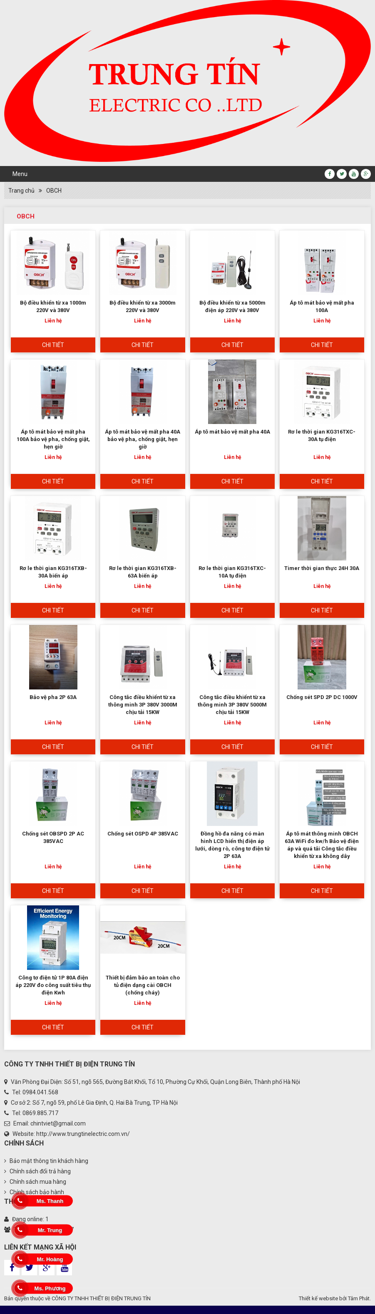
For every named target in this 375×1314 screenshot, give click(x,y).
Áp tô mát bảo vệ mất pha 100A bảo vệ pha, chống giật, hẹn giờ (53, 439)
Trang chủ (21, 190)
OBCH (54, 190)
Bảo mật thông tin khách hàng (46, 1161)
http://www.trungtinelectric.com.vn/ (83, 1134)
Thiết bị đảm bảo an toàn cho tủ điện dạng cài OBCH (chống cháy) (143, 985)
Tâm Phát (359, 1298)
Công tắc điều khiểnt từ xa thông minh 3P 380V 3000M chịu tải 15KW (142, 704)
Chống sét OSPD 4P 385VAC (142, 834)
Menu (19, 174)
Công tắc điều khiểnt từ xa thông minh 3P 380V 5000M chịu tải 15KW (232, 704)
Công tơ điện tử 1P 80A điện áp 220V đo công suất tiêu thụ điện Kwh (53, 985)
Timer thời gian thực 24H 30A (321, 568)
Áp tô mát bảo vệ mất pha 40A (232, 432)
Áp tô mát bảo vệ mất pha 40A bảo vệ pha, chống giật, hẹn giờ (142, 439)
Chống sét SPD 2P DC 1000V (322, 697)
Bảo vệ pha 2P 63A (53, 697)
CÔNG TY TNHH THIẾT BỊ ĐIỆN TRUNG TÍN (101, 1298)
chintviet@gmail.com (58, 1123)
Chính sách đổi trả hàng (37, 1171)
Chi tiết (53, 345)
